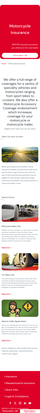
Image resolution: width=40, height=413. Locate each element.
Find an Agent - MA (20, 55)
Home (4, 64)
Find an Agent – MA (10, 411)
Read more (6, 247)
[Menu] (37, 2)
